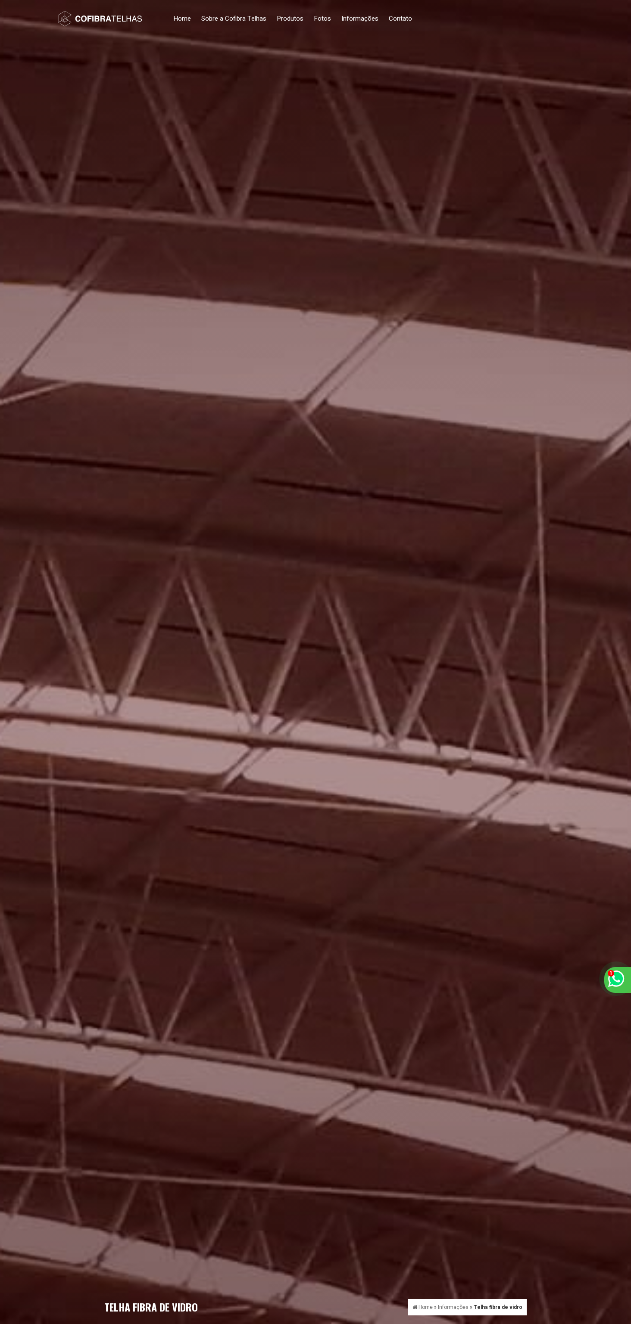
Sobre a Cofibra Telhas (233, 18)
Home (182, 18)
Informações (359, 18)
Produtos (290, 18)
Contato (400, 18)
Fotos (322, 18)
